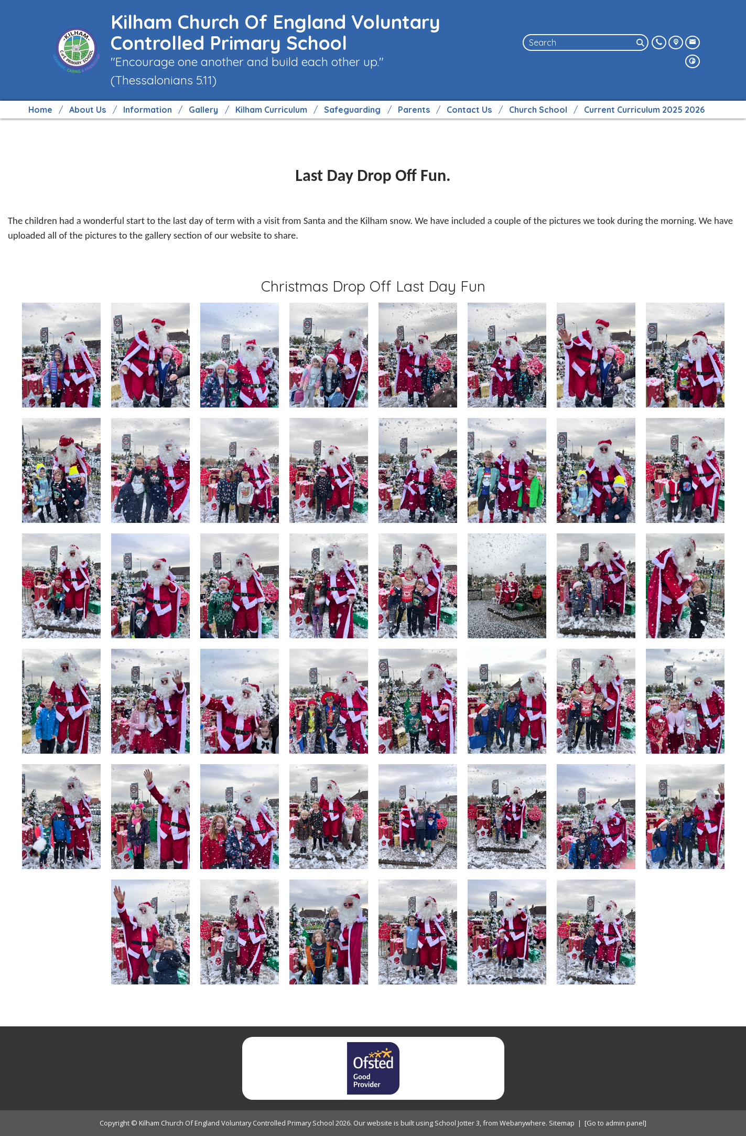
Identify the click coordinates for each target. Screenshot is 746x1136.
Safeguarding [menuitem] (352, 109)
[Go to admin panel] (615, 1123)
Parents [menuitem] (414, 109)
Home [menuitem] (40, 109)
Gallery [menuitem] (203, 109)
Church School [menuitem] (538, 109)
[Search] (641, 42)
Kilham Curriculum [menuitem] (271, 109)
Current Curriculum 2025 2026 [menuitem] (644, 109)
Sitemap (562, 1123)
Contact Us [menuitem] (469, 109)
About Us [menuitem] (87, 109)
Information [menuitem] (147, 109)
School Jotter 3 (457, 1123)
